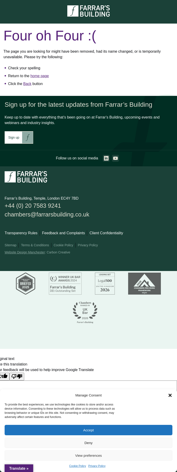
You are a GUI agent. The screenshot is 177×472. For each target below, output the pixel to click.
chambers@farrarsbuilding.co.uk (47, 214)
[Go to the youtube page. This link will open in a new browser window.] (115, 158)
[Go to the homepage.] (88, 15)
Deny (88, 443)
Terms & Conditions (35, 245)
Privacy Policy (97, 466)
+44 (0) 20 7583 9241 (33, 205)
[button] (170, 395)
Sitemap (10, 245)
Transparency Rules (21, 233)
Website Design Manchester (25, 252)
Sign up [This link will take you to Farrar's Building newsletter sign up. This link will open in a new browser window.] (13, 137)
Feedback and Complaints (63, 233)
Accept (88, 430)
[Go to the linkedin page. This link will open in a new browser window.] (106, 158)
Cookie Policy (77, 466)
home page (39, 76)
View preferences (88, 455)
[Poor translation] (16, 377)
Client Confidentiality (106, 233)
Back (27, 84)
